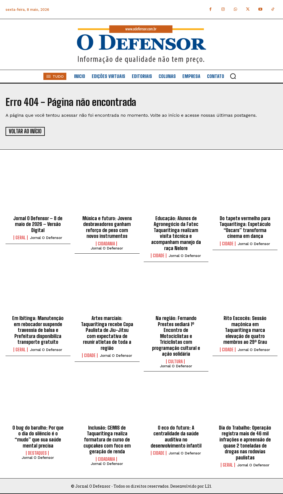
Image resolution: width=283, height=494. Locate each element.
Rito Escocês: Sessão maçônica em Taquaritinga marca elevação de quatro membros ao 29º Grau (245, 329)
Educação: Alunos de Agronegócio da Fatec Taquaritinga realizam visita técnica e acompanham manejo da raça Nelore (176, 233)
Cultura (175, 361)
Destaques (37, 453)
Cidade (158, 255)
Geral (20, 237)
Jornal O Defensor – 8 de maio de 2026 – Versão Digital (37, 224)
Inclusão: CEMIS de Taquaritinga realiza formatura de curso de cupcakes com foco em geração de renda (107, 439)
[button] (233, 76)
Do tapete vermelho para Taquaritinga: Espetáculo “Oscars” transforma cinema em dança (245, 227)
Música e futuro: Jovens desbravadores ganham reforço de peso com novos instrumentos (107, 227)
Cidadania (106, 243)
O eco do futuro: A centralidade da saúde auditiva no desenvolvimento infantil (176, 436)
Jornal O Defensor (46, 237)
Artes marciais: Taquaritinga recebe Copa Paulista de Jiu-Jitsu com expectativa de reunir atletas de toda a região (107, 332)
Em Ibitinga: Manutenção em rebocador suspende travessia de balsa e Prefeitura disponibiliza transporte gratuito (38, 329)
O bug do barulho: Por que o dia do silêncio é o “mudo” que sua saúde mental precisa (38, 436)
